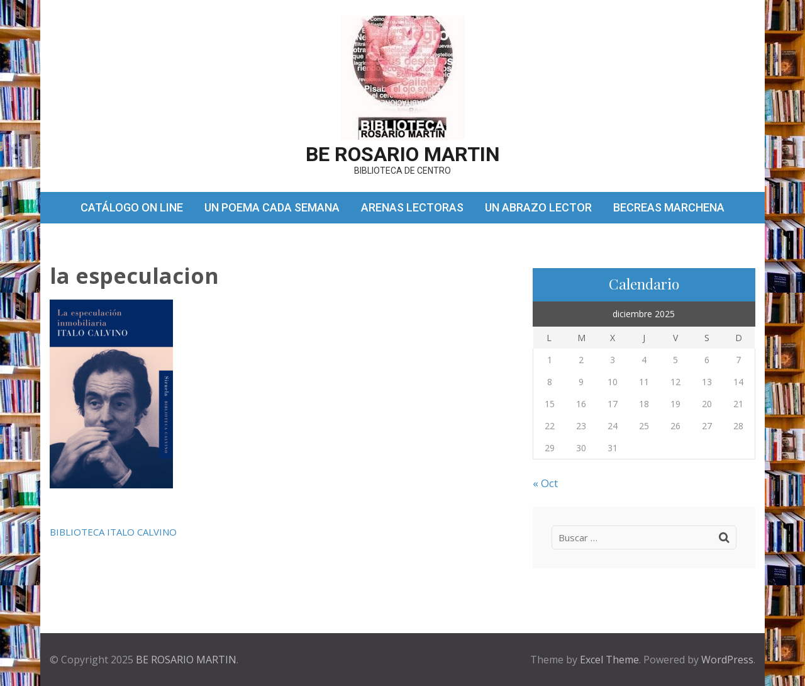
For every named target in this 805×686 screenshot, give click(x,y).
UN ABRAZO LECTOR (538, 207)
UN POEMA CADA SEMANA (272, 207)
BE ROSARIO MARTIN (403, 154)
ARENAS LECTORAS (412, 207)
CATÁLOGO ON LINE (131, 207)
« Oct (545, 483)
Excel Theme (609, 659)
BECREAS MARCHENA (668, 207)
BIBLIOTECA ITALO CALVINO (113, 532)
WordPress (727, 659)
